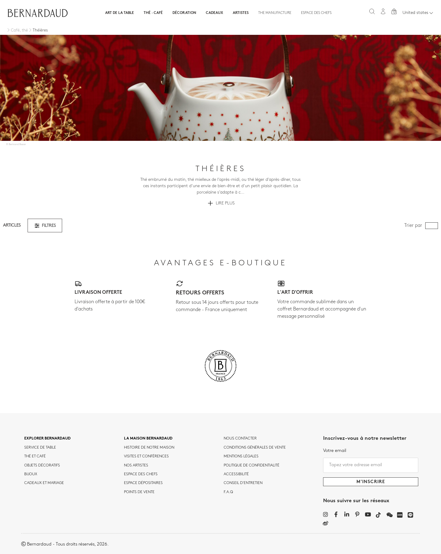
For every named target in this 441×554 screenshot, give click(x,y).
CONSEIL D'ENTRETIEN (243, 483)
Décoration (184, 13)
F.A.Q (228, 492)
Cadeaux (214, 13)
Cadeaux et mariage (44, 483)
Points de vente (139, 492)
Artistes (241, 13)
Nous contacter (240, 438)
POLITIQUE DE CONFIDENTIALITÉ (251, 465)
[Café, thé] (17, 30)
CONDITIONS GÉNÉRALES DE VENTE (255, 448)
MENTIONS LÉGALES (241, 456)
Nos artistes (136, 465)
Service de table (40, 448)
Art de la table (119, 13)
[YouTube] (367, 514)
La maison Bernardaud (148, 438)
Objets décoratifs (42, 465)
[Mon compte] (383, 11)
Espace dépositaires (143, 483)
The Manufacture (274, 13)
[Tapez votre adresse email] (370, 465)
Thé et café (35, 456)
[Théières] (38, 31)
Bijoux (30, 474)
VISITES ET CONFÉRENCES (146, 456)
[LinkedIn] (346, 514)
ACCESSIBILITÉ (236, 474)
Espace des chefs (316, 13)
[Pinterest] (357, 514)
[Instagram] (325, 514)
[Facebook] (336, 514)
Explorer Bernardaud (47, 438)
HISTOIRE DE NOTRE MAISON (149, 448)
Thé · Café (153, 13)
